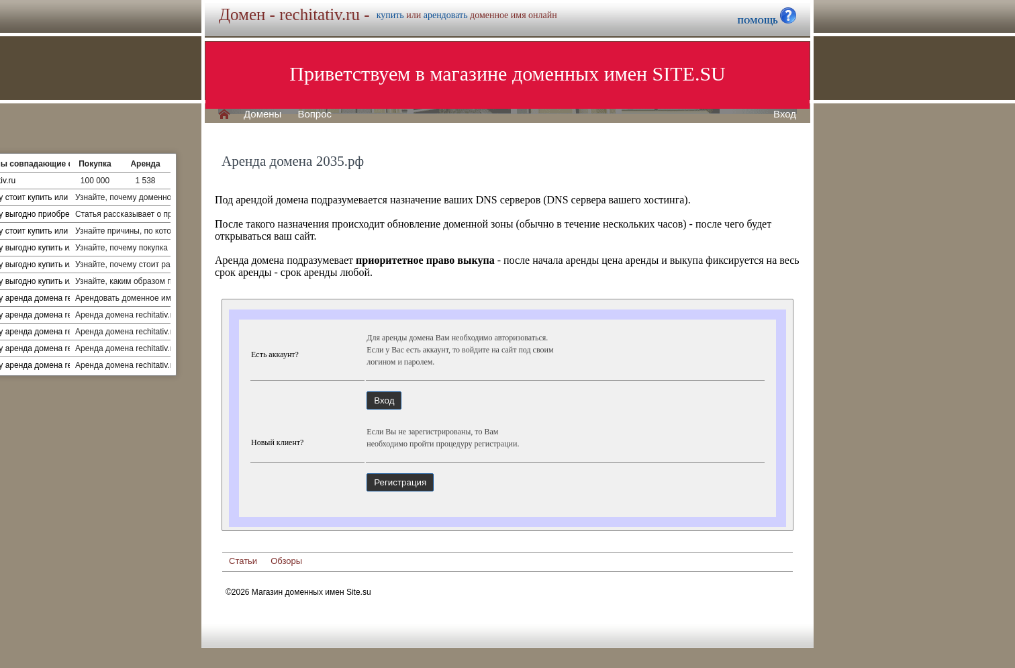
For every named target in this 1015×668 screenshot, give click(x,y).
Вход (784, 114)
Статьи (243, 561)
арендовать (446, 15)
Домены (262, 114)
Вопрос (314, 114)
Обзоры (286, 561)
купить (390, 15)
